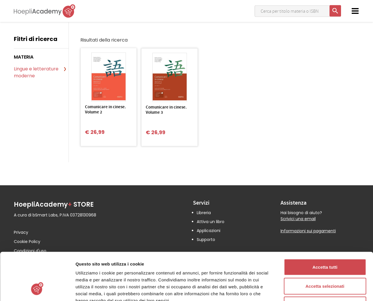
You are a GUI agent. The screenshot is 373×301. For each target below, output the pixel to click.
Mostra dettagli (303, 289)
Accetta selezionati (324, 244)
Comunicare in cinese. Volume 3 (161, 110)
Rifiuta (325, 263)
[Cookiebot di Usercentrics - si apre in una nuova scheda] (37, 289)
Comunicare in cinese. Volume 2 (105, 109)
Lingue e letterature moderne (36, 72)
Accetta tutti (325, 225)
